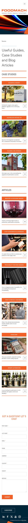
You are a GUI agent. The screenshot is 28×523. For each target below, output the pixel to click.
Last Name (5, 433)
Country (4, 463)
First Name (5, 426)
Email (3, 441)
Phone (3, 448)
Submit (7, 497)
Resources (4, 41)
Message (4, 478)
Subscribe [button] (8, 510)
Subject (4, 471)
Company (4, 456)
